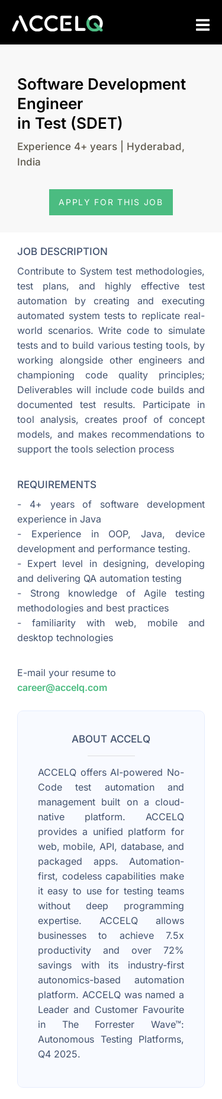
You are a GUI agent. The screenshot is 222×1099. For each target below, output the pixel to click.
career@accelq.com (62, 687)
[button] (111, 202)
